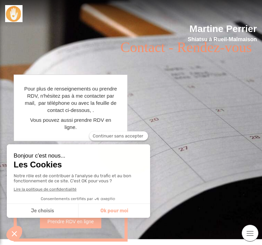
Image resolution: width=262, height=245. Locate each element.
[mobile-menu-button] (250, 233)
